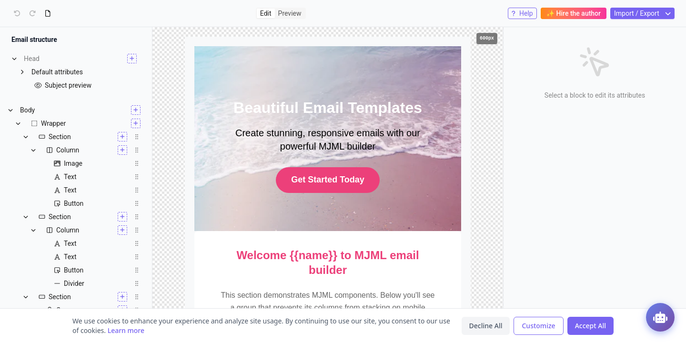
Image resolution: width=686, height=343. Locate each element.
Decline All (486, 325)
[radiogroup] (281, 13)
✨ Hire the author (573, 13)
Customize (538, 325)
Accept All (590, 325)
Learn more (126, 330)
